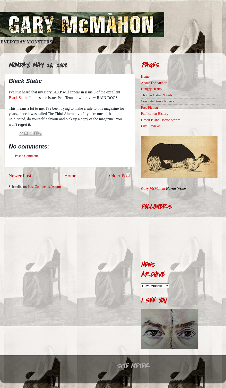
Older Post (119, 175)
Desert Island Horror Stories (161, 120)
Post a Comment (26, 156)
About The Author (153, 83)
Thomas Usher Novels (156, 95)
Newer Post (20, 175)
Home (70, 175)
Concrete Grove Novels (157, 101)
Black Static (18, 98)
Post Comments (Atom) (44, 187)
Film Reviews (150, 126)
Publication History (154, 114)
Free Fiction (149, 107)
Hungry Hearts (151, 89)
